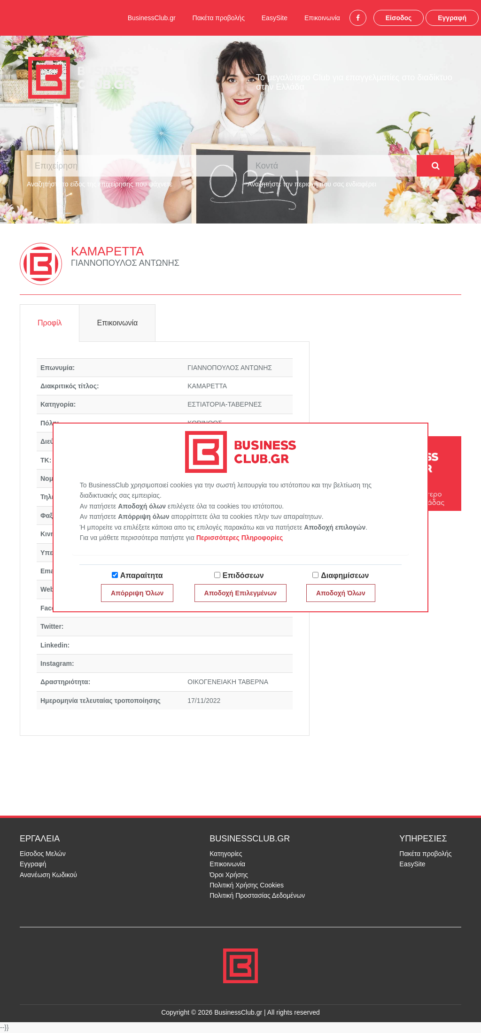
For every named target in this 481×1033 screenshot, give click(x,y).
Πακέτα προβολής (219, 18)
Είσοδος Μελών (43, 853)
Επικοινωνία (322, 18)
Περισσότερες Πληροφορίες (239, 537)
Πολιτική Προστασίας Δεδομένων (257, 895)
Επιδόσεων (243, 575)
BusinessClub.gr (152, 18)
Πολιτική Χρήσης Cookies (246, 885)
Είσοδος (399, 18)
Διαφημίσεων (345, 575)
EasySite (274, 18)
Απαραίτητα (141, 575)
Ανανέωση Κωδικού (48, 875)
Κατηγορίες (225, 853)
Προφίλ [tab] (50, 323)
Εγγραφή (452, 18)
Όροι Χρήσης (228, 875)
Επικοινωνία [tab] (117, 323)
